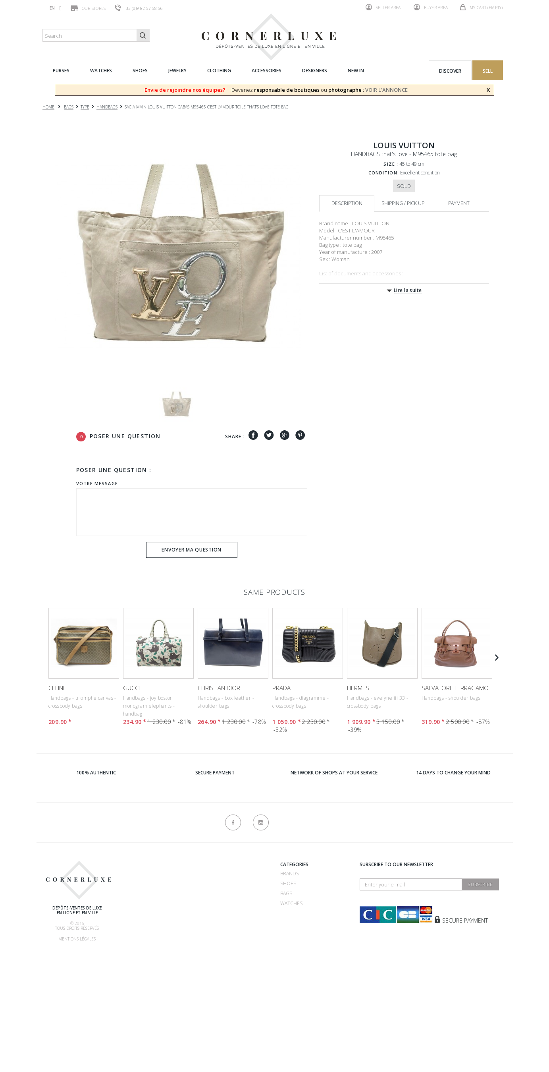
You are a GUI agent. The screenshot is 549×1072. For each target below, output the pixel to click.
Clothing (292, 923)
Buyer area (431, 7)
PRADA (281, 688)
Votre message (97, 483)
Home (48, 107)
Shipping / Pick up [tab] (402, 203)
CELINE (57, 688)
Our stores (88, 8)
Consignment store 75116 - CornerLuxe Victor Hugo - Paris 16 (229, 972)
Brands (289, 873)
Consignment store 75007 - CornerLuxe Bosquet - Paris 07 (230, 913)
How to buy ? (138, 905)
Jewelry (290, 913)
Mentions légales (77, 939)
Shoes (288, 883)
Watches (291, 903)
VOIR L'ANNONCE (386, 89)
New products (141, 1003)
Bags (286, 893)
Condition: (383, 173)
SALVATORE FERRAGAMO (455, 688)
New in (288, 943)
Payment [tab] (459, 203)
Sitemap (131, 1023)
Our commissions (144, 934)
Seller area (383, 7)
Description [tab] (346, 203)
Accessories (296, 933)
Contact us (137, 1013)
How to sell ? (139, 895)
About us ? (135, 865)
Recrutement (212, 873)
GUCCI (131, 688)
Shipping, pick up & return (155, 944)
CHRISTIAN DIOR (219, 688)
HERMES (358, 688)
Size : (390, 164)
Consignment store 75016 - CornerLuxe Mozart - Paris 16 (229, 942)
